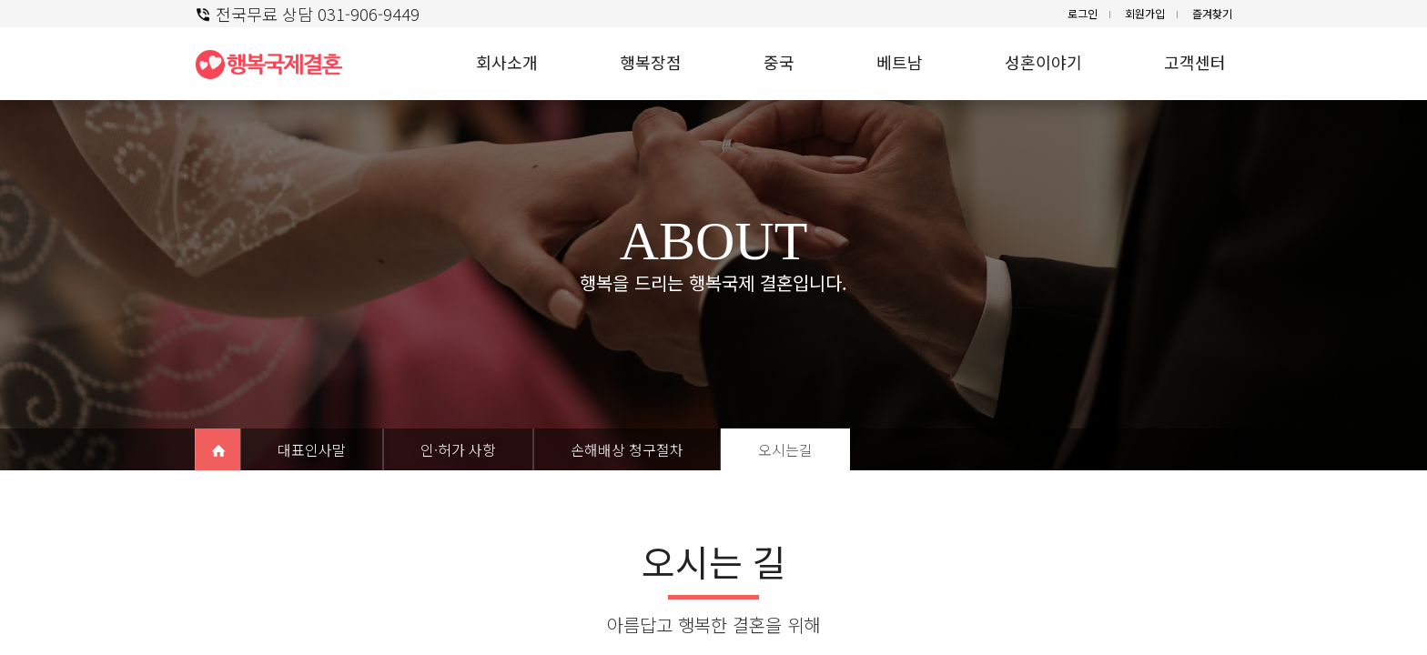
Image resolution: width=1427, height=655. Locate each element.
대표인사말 (312, 449)
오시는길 (785, 449)
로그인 (1083, 13)
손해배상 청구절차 (627, 449)
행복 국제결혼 (277, 63)
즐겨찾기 (1212, 13)
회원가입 (1145, 13)
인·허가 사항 (458, 449)
